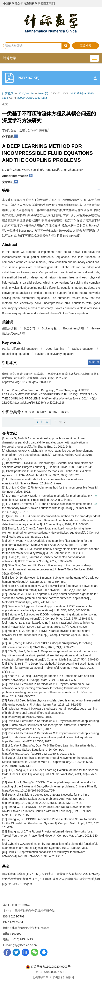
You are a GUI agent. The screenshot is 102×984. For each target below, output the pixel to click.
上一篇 (42, 422)
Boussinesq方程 (73, 328)
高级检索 (85, 45)
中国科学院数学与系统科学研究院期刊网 (29, 3)
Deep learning (54, 348)
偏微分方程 (9, 328)
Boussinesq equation (15, 353)
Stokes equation (83, 348)
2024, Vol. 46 (26, 93)
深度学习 (29, 328)
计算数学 (9, 58)
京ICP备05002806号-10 (51, 972)
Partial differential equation (20, 348)
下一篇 (60, 422)
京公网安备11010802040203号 (48, 966)
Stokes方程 (49, 328)
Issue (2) (43, 93)
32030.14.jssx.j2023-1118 (32, 98)
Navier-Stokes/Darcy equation (54, 353)
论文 (5, 104)
